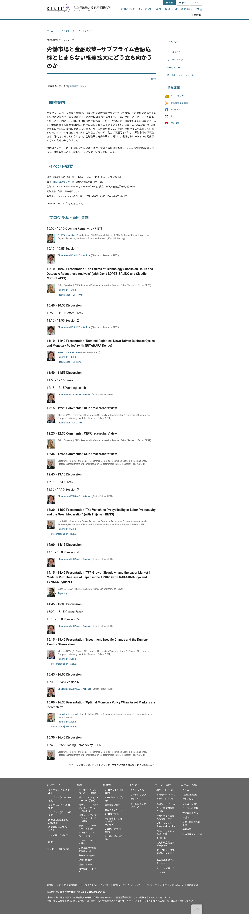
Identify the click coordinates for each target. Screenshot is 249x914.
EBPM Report (189, 799)
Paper (62, 593)
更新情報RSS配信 (179, 103)
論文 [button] (107, 23)
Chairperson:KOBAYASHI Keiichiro (74, 394)
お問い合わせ (171, 9)
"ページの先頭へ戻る (196, 909)
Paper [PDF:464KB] (67, 290)
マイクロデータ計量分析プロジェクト (165, 853)
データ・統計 (163, 784)
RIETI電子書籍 (112, 814)
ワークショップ (85, 31)
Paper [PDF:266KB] (67, 529)
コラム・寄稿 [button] (190, 23)
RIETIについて (128, 9)
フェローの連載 (190, 808)
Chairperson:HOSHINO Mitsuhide (74, 255)
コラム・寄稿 (189, 784)
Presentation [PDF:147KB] (70, 295)
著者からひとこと (113, 809)
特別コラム (188, 817)
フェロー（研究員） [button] (84, 23)
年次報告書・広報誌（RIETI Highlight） (113, 821)
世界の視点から (190, 813)
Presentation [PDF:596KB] (64, 664)
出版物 (107, 784)
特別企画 (186, 829)
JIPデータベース (164, 790)
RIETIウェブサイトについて (126, 885)
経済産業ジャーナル (192, 834)
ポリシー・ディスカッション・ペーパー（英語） (88, 818)
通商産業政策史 (112, 805)
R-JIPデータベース (165, 794)
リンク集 (160, 872)
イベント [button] (144, 23)
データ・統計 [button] (166, 23)
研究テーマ (53, 784)
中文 (196, 2)
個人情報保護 (70, 885)
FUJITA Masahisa (66, 235)
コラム (185, 790)
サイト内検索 (194, 15)
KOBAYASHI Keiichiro (68, 352)
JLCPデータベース (165, 804)
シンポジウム (174, 52)
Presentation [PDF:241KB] (70, 422)
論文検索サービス (191, 9)
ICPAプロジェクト (165, 868)
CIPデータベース (164, 799)
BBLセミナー (173, 67)
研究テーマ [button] (58, 23)
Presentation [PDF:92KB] (70, 362)
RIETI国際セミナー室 (63, 182)
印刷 (153, 78)
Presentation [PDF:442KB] (64, 534)
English (182, 2)
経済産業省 (192, 885)
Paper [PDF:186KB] (67, 357)
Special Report (189, 794)
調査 (50, 842)
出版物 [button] (125, 23)
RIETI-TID (161, 838)
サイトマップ (144, 9)
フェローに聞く (190, 804)
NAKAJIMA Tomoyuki (68, 714)
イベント (65, 31)
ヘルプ (158, 9)
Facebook (175, 109)
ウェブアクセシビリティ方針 (95, 885)
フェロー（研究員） (59, 849)
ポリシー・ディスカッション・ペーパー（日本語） (88, 808)
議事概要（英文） (78, 86)
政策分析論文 (85, 860)
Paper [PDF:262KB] (67, 721)
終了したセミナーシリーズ (180, 75)
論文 (79, 784)
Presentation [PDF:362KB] (64, 726)
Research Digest (87, 855)
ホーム (50, 31)
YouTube (175, 123)
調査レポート (85, 864)
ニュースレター (178, 96)
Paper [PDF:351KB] (67, 659)
